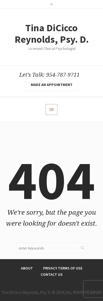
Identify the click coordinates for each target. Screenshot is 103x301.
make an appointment (52, 84)
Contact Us (52, 274)
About (27, 268)
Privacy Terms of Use (62, 268)
